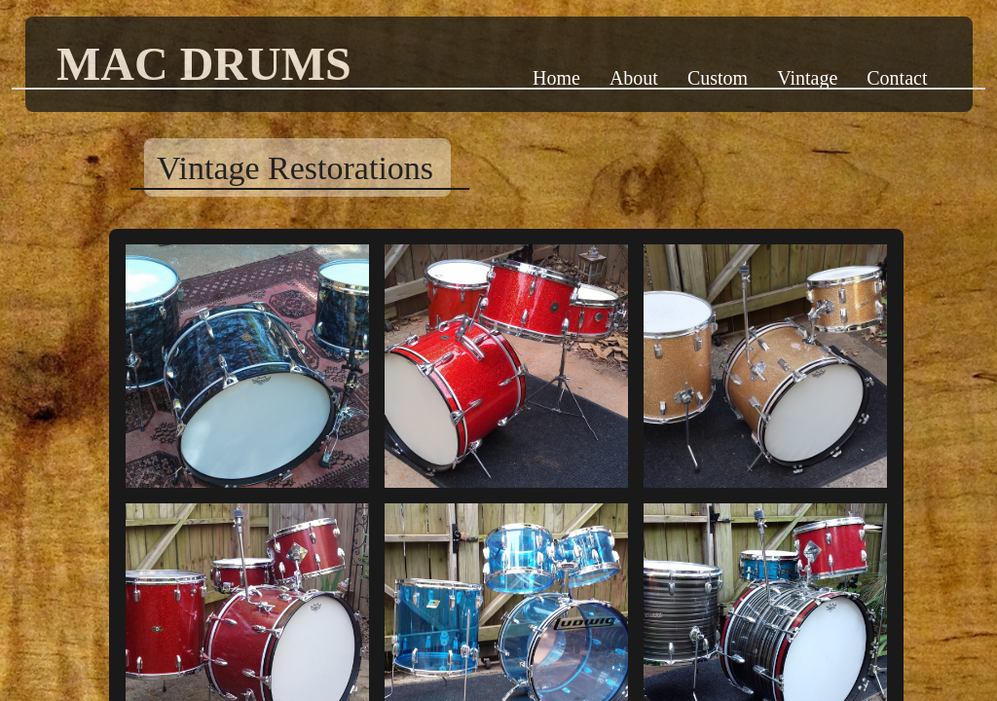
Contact (897, 78)
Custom (717, 78)
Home (556, 78)
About (633, 78)
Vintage (807, 78)
